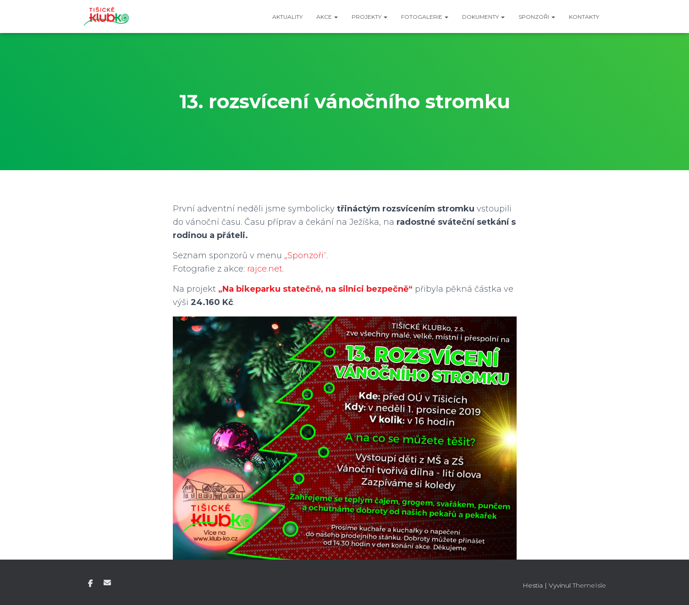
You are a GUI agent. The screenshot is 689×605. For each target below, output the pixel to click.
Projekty (369, 16)
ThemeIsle (589, 585)
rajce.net (264, 269)
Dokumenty (483, 16)
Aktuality (287, 16)
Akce (327, 16)
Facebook (90, 583)
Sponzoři (536, 16)
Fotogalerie (424, 16)
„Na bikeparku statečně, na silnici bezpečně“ (315, 289)
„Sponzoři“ (305, 255)
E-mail (107, 582)
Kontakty (584, 16)
